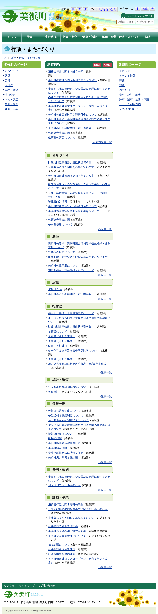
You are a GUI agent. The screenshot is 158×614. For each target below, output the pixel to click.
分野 (13, 57)
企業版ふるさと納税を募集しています (71, 167)
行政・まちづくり (29, 57)
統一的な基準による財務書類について (71, 313)
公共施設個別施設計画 (61, 549)
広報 (7, 80)
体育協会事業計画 (59, 132)
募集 (122, 80)
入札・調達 (11, 99)
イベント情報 (127, 75)
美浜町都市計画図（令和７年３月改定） (72, 80)
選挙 (7, 75)
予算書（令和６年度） (61, 359)
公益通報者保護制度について (65, 415)
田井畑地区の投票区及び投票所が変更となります (78, 256)
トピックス (126, 70)
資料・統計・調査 (130, 94)
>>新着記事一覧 (102, 142)
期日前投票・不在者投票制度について (71, 270)
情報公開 (10, 94)
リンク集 (9, 585)
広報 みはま (55, 289)
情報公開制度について (61, 433)
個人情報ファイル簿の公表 (64, 485)
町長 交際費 (55, 438)
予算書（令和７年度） (61, 341)
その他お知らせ (128, 109)
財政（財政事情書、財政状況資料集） (71, 162)
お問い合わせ (145, 21)
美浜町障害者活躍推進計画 (64, 443)
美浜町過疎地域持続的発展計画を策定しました (76, 211)
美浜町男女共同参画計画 (63, 457)
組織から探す (126, 21)
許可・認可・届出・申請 (134, 99)
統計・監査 (11, 89)
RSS (97, 64)
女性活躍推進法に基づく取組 (65, 452)
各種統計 (53, 391)
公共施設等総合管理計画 (63, 526)
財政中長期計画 (57, 345)
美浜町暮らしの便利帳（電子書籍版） (71, 127)
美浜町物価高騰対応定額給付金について (72, 114)
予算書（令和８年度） (61, 336)
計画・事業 (11, 109)
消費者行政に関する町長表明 (65, 71)
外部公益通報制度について (64, 410)
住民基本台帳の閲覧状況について (68, 386)
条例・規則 (11, 104)
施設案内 (124, 89)
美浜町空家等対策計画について (67, 535)
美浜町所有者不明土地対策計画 (67, 531)
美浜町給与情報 (57, 447)
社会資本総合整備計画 (61, 554)
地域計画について (59, 544)
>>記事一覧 (105, 229)
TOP (4, 57)
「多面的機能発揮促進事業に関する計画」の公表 (78, 509)
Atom (107, 64)
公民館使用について (60, 224)
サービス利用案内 (130, 104)
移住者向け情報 (57, 201)
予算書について (57, 331)
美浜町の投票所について (63, 265)
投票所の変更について (61, 137)
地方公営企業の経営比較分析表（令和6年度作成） (78, 363)
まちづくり (11, 70)
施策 (122, 85)
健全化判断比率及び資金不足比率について (73, 350)
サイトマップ (27, 585)
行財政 (9, 85)
